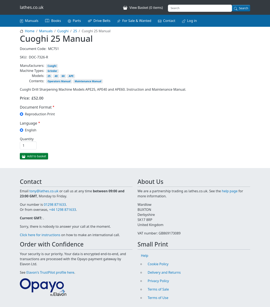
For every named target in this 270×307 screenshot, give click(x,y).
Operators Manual (59, 81)
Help (144, 255)
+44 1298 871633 (62, 209)
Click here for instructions (40, 235)
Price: (25, 98)
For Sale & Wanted (136, 20)
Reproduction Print (40, 114)
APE (71, 76)
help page (230, 191)
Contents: (36, 81)
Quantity (27, 139)
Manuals (31, 20)
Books (56, 20)
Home (30, 31)
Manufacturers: (32, 65)
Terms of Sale (158, 289)
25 (75, 31)
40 (56, 76)
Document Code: (33, 48)
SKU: (23, 57)
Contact (169, 20)
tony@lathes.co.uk (43, 191)
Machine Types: (32, 70)
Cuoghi (63, 31)
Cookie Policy (158, 264)
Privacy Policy (158, 281)
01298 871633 (55, 204)
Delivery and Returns (164, 272)
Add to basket (36, 156)
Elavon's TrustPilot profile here (50, 272)
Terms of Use (158, 297)
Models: (38, 75)
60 (63, 76)
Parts (77, 20)
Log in (192, 20)
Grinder (52, 71)
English (30, 130)
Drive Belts (102, 20)
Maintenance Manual (88, 81)
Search (243, 8)
